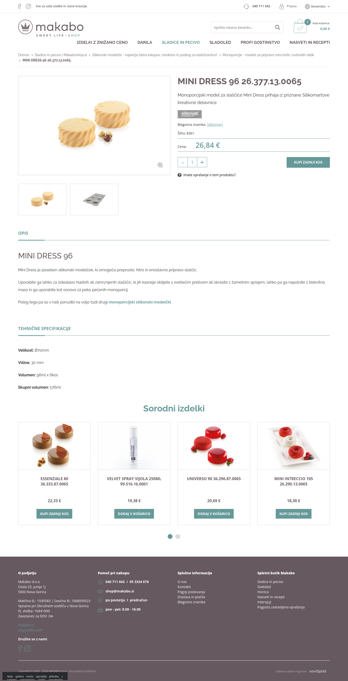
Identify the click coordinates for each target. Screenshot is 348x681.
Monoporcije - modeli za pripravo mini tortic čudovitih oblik (268, 55)
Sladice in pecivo (181, 42)
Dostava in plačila (191, 597)
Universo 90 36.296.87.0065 (214, 478)
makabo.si (26, 625)
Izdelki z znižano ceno (102, 42)
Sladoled (220, 42)
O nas (182, 581)
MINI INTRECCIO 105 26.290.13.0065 (293, 481)
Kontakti (184, 586)
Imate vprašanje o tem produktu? (207, 175)
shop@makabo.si (120, 591)
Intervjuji (264, 602)
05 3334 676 (139, 581)
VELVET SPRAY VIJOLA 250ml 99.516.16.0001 (134, 481)
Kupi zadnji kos (308, 162)
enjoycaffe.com (30, 630)
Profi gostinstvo (260, 42)
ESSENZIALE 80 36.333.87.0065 (54, 481)
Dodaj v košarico (134, 513)
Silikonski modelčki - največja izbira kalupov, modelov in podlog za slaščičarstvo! (154, 55)
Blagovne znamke (191, 602)
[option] (54, 473)
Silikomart (215, 124)
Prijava (292, 6)
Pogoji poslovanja (191, 592)
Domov (23, 55)
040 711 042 (115, 581)
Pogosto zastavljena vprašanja (281, 607)
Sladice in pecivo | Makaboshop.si (61, 55)
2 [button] (178, 536)
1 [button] (170, 536)
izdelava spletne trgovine (301, 671)
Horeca (263, 592)
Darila (145, 42)
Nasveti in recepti (310, 42)
